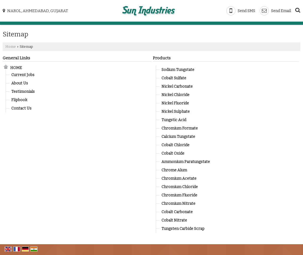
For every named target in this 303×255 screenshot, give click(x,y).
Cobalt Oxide (172, 153)
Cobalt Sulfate (173, 78)
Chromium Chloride (179, 187)
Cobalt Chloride (175, 145)
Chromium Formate (179, 128)
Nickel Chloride (175, 95)
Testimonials (23, 91)
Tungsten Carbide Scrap (183, 228)
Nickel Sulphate (175, 111)
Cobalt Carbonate (177, 212)
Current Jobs (22, 75)
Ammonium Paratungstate (185, 161)
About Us (19, 83)
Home (10, 47)
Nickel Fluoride (175, 103)
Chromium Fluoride (179, 195)
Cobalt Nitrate (174, 220)
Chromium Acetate (178, 178)
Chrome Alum (174, 170)
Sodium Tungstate (177, 69)
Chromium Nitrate (178, 203)
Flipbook (19, 100)
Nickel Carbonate (177, 86)
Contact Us (21, 108)
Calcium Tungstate (178, 136)
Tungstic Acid (173, 120)
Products (162, 58)
